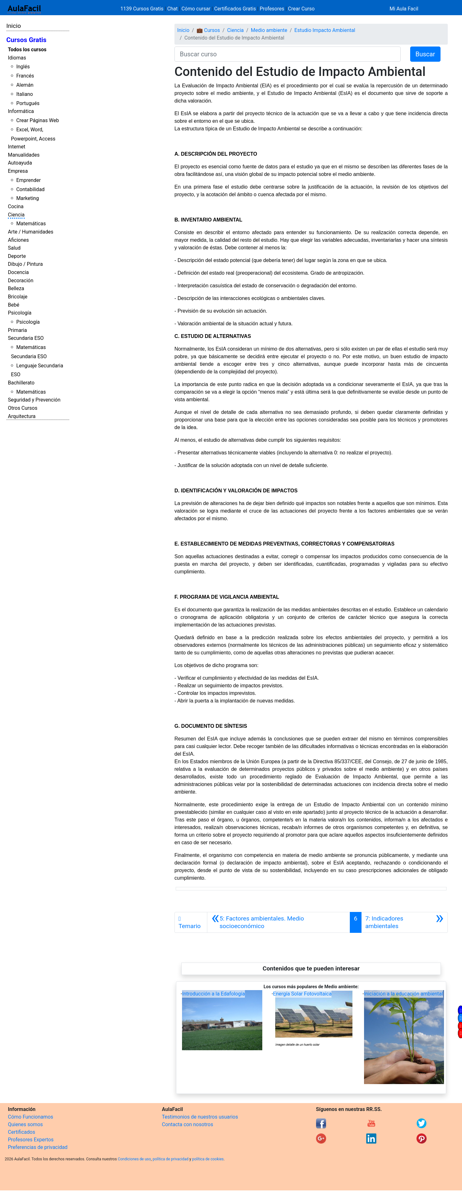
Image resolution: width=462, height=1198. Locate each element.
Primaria (17, 330)
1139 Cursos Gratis (142, 9)
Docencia (18, 272)
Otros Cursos (22, 408)
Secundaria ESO (26, 338)
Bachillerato (21, 383)
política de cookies (208, 1159)
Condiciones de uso (134, 1159)
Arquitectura (21, 416)
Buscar (425, 54)
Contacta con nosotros (187, 1124)
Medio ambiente (269, 30)
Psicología (19, 313)
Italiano (24, 94)
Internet (16, 147)
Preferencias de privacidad (38, 1147)
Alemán (24, 85)
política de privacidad (170, 1159)
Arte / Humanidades (30, 232)
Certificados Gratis (235, 9)
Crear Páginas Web (37, 120)
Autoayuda (20, 163)
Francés (25, 76)
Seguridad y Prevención (34, 400)
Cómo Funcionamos (30, 1117)
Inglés (23, 67)
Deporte (17, 256)
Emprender (28, 180)
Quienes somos (25, 1124)
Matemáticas (31, 224)
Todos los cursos (27, 50)
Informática (21, 111)
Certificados (21, 1132)
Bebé (13, 305)
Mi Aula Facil (404, 9)
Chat (172, 9)
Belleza (16, 288)
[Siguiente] (404, 922)
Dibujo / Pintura (25, 264)
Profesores (272, 9)
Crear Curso (301, 9)
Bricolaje (17, 297)
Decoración (20, 281)
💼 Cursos (208, 30)
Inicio (13, 25)
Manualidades (24, 155)
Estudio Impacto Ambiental (325, 30)
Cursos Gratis (26, 40)
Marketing (27, 198)
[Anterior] (278, 922)
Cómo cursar (195, 9)
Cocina (15, 206)
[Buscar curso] (287, 54)
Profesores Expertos (30, 1140)
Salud (14, 248)
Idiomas (17, 58)
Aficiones (18, 240)
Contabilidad (30, 189)
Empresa (18, 171)
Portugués (28, 103)
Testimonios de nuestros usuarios (200, 1117)
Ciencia (16, 215)
